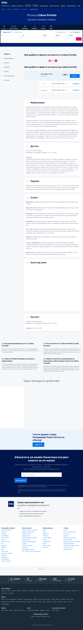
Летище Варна (26, 539)
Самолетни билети (17, 6)
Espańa (48, 599)
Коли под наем (54, 6)
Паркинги (3, 555)
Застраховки (4, 551)
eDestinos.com (46, 616)
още (78, 6)
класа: (71, 32)
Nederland (18, 601)
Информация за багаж (28, 549)
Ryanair (45, 530)
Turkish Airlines (46, 541)
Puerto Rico (4, 593)
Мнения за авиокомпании (29, 541)
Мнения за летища (27, 545)
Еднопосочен (18, 32)
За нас (65, 530)
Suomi (65, 601)
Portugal (39, 601)
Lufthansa (45, 536)
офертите (38, 444)
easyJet (45, 539)
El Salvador (18, 590)
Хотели (3, 539)
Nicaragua (67, 590)
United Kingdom (5, 604)
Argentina (3, 590)
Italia (72, 599)
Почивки (35, 6)
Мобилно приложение (28, 532)
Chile (13, 590)
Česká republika (28, 599)
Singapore (42, 610)
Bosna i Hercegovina (11, 599)
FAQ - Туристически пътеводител (31, 551)
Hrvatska (62, 599)
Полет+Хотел (5, 6)
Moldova (12, 601)
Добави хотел (62, 32)
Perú (78, 590)
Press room (66, 534)
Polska (34, 601)
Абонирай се (20, 480)
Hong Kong (30, 610)
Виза (2, 549)
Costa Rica (31, 590)
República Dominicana (40, 590)
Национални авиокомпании (29, 537)
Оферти (63, 6)
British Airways (46, 545)
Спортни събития (6, 561)
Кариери (65, 536)
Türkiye (48, 610)
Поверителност (67, 549)
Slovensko (59, 601)
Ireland (68, 599)
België (3, 599)
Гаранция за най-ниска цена (29, 530)
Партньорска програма (69, 537)
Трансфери (4, 557)
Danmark (35, 599)
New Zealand (55, 610)
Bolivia (9, 590)
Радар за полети (26, 534)
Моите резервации (68, 543)
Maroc (11, 610)
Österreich (29, 601)
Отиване (45, 35)
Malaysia (36, 610)
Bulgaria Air (46, 534)
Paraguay (11, 593)
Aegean (45, 543)
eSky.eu (33, 616)
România (48, 601)
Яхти (2, 543)
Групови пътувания (6, 553)
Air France (45, 547)
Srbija (44, 601)
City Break (28, 6)
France (53, 599)
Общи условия (67, 539)
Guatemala (50, 590)
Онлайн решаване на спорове (71, 541)
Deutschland (42, 599)
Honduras (56, 590)
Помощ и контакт (68, 547)
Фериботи (4, 545)
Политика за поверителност (71, 545)
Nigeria (16, 610)
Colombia (24, 590)
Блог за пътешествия (69, 532)
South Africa (22, 610)
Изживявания (71, 6)
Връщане (58, 35)
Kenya (7, 610)
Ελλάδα (57, 599)
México (62, 590)
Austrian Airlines (47, 537)
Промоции (25, 547)
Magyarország (5, 601)
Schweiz (70, 601)
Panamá (73, 590)
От (2, 35)
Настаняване (44, 6)
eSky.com (38, 616)
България (20, 599)
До (23, 35)
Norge (23, 601)
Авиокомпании (26, 536)
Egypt (2, 610)
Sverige (54, 601)
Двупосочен (7, 32)
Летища (24, 543)
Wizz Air (45, 532)
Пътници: (71, 35)
